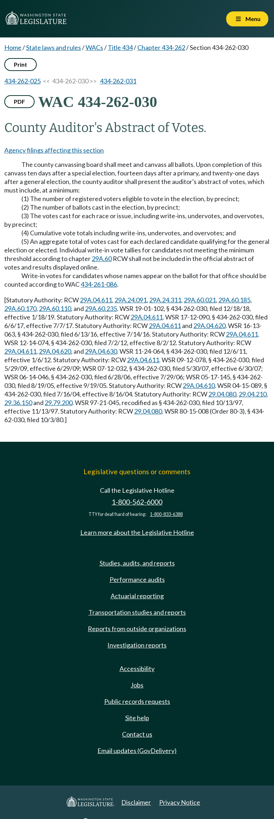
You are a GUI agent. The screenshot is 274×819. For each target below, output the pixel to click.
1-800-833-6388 (166, 514)
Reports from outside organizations (137, 629)
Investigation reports (137, 645)
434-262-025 (22, 81)
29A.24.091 (131, 300)
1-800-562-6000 (137, 502)
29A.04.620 (209, 325)
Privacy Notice (179, 802)
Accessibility (137, 668)
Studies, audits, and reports (137, 563)
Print (20, 64)
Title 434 (120, 47)
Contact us (137, 734)
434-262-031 (118, 81)
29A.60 (102, 258)
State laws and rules (53, 47)
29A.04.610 (199, 385)
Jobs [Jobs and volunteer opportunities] (137, 685)
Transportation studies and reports (137, 612)
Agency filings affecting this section (54, 150)
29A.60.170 (20, 308)
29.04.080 (222, 394)
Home (12, 47)
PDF (19, 101)
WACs (94, 47)
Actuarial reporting (137, 596)
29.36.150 (18, 402)
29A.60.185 (234, 300)
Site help (137, 718)
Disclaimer (136, 802)
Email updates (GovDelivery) (137, 750)
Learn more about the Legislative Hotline (137, 532)
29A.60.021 (200, 300)
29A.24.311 (165, 300)
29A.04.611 (96, 300)
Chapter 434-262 (161, 47)
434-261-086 (99, 284)
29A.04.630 (101, 351)
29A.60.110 (55, 308)
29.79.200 (58, 402)
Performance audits (137, 579)
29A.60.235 (101, 308)
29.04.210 (253, 394)
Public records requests (137, 701)
